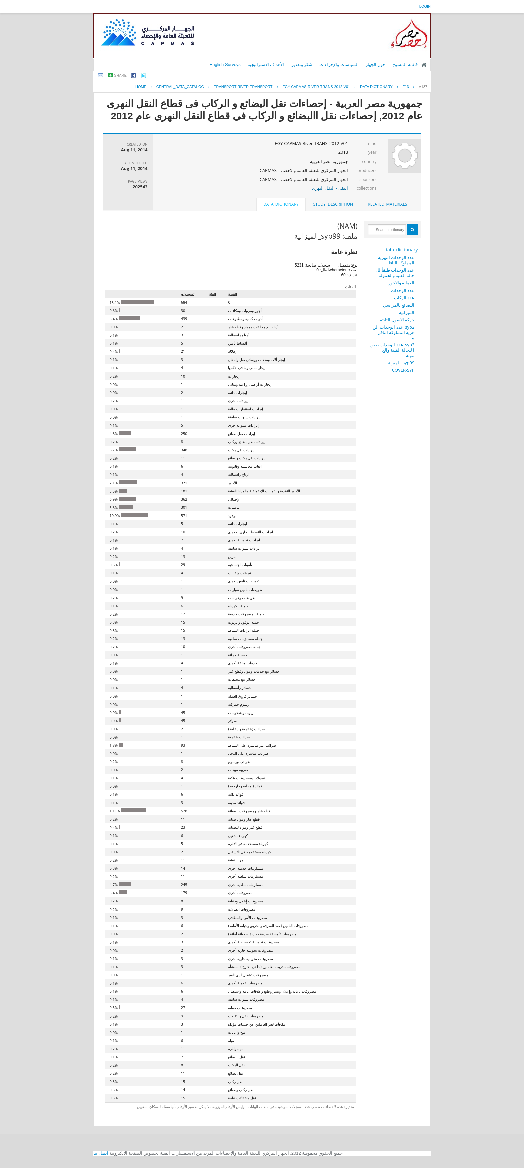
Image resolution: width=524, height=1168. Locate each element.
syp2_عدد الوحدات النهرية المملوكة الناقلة (394, 332)
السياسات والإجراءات (339, 64)
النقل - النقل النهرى (330, 188)
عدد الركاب (404, 297)
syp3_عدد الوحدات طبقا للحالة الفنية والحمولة (392, 350)
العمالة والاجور (401, 282)
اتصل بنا (100, 1153)
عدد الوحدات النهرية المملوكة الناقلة (396, 260)
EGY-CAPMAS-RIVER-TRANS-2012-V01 (316, 87)
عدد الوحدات (402, 290)
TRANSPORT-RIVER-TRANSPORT (243, 87)
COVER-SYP (403, 370)
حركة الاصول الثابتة (397, 319)
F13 (406, 87)
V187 (423, 87)
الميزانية (406, 312)
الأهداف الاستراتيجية (266, 64)
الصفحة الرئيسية (424, 64)
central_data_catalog (180, 87)
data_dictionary (401, 249)
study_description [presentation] (333, 204)
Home (140, 87)
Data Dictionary (376, 87)
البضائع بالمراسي (398, 305)
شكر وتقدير (302, 64)
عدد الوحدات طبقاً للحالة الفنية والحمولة (395, 272)
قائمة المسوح (405, 64)
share (120, 75)
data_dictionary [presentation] (280, 204)
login (425, 6)
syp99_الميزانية (399, 362)
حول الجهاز (376, 64)
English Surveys (225, 64)
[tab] (387, 204)
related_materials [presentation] (387, 204)
